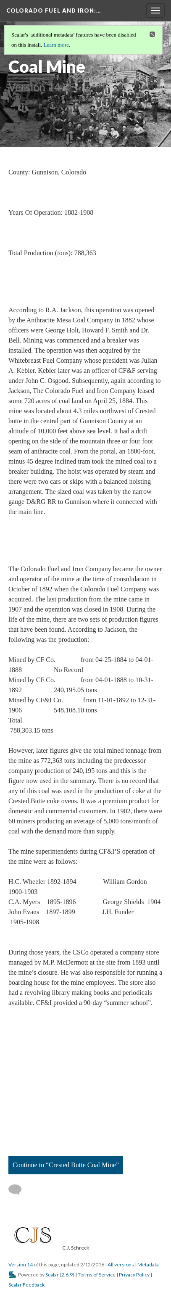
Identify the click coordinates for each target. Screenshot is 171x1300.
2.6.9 (67, 1274)
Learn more (56, 45)
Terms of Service (97, 1274)
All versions (121, 1264)
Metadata (148, 1264)
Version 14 (20, 1264)
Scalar (52, 1274)
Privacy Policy (134, 1274)
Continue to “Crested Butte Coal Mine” (66, 1164)
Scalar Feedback (26, 1285)
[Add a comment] (18, 1189)
